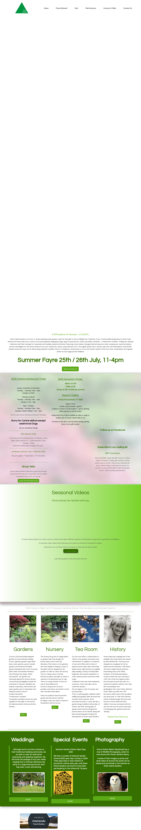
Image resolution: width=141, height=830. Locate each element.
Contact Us (128, 8)
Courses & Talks (109, 8)
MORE (28, 799)
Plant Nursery (91, 8)
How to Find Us (70, 369)
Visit (76, 8)
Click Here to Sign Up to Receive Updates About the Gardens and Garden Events (70, 608)
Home (46, 8)
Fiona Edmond (61, 8)
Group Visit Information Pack (28, 481)
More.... (23, 715)
